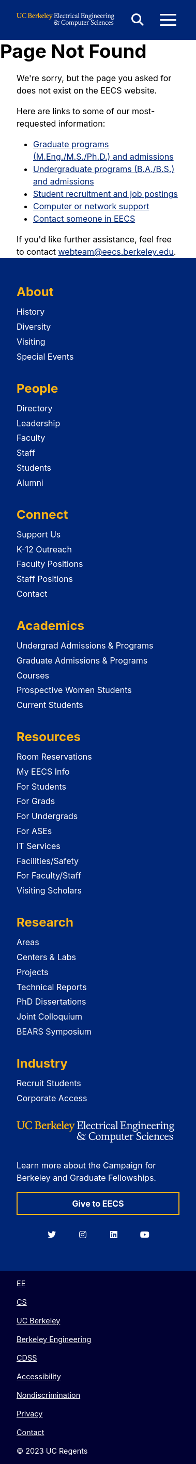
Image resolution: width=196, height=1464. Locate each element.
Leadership (38, 423)
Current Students (50, 705)
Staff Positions (45, 579)
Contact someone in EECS (84, 218)
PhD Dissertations (51, 1001)
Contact (32, 594)
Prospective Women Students (74, 690)
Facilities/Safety (48, 861)
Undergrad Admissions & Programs (85, 645)
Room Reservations (54, 756)
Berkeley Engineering (54, 1339)
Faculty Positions (50, 564)
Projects (32, 972)
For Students (41, 786)
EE (21, 1283)
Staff (26, 453)
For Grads (36, 801)
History (30, 311)
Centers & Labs (46, 957)
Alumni (30, 482)
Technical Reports (52, 987)
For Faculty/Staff (49, 875)
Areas (28, 942)
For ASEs (34, 831)
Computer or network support (91, 206)
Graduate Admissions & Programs (82, 660)
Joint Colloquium (49, 1016)
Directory (35, 408)
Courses (33, 675)
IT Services (39, 846)
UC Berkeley (38, 1320)
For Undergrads (47, 816)
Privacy (29, 1413)
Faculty (31, 438)
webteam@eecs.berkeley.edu (116, 251)
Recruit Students (49, 1083)
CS (22, 1302)
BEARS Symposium (54, 1031)
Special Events (45, 356)
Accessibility (39, 1376)
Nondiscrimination (48, 1395)
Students (34, 468)
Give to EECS (98, 1203)
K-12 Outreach (44, 549)
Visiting (31, 341)
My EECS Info (43, 771)
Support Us (39, 534)
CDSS (27, 1357)
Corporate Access (52, 1098)
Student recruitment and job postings (105, 194)
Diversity (34, 326)
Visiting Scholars (49, 890)
